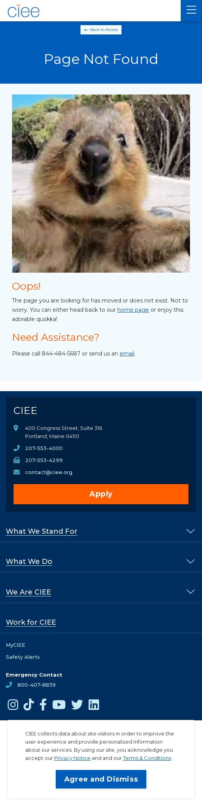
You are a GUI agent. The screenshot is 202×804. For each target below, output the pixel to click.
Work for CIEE (31, 622)
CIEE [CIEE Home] (26, 410)
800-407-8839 (36, 685)
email (127, 353)
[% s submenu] (191, 531)
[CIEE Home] (24, 10)
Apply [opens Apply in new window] (101, 494)
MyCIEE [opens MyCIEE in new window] (15, 645)
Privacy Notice (72, 758)
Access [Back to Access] (112, 29)
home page (133, 309)
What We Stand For (41, 531)
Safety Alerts (23, 657)
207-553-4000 (44, 448)
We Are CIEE (28, 592)
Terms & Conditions (147, 758)
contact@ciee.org (48, 472)
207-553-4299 (44, 460)
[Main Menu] (191, 10)
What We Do (29, 561)
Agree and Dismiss (101, 779)
